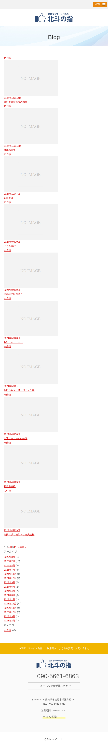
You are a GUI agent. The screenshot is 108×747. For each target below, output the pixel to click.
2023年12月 (10, 603)
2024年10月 (10, 578)
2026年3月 (9, 557)
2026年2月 (9, 561)
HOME (22, 648)
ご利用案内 (50, 648)
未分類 (7, 630)
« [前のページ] (9, 547)
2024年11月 (10, 574)
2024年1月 (9, 599)
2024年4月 (9, 591)
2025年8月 (9, 565)
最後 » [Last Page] (23, 547)
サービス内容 (35, 648)
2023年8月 (9, 620)
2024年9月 (9, 582)
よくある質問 (66, 648)
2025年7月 (9, 569)
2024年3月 (9, 595)
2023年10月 (10, 612)
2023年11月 (10, 608)
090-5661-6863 (58, 676)
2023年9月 (9, 616)
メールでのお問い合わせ (55, 686)
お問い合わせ (82, 648)
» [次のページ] (19, 547)
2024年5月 (9, 586)
